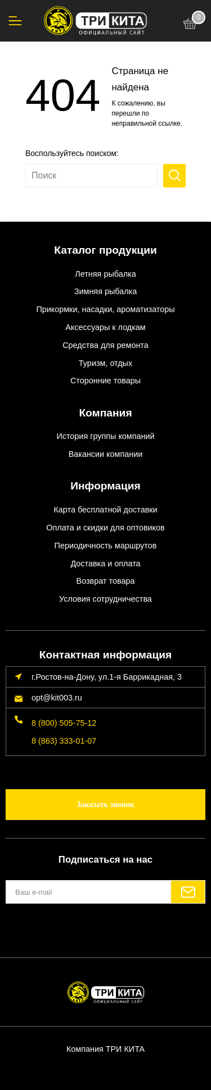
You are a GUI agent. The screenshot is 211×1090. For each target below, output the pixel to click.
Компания (105, 413)
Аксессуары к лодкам (105, 327)
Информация (105, 486)
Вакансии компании (106, 454)
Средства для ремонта (105, 345)
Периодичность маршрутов (106, 545)
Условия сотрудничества (105, 598)
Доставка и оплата (105, 563)
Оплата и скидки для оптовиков (105, 527)
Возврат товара (106, 580)
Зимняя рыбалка (105, 291)
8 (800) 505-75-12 (64, 722)
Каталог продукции (105, 250)
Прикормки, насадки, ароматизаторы (105, 309)
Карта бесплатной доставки (105, 509)
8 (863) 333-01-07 (64, 740)
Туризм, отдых (105, 363)
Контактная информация (105, 655)
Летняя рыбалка (105, 273)
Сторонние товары (105, 380)
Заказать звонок (105, 804)
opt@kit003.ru (57, 697)
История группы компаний (105, 436)
